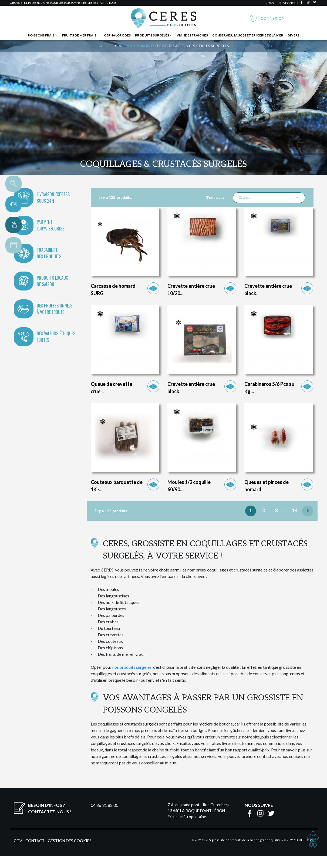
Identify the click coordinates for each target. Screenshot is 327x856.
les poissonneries (72, 2)
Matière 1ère (303, 840)
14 (295, 511)
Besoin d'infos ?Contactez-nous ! (50, 808)
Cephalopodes (117, 35)
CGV (18, 840)
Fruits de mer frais (81, 35)
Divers (293, 35)
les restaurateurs (101, 2)
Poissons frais (43, 35)
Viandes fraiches (192, 35)
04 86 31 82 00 (104, 805)
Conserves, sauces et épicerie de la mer (247, 35)
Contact (35, 840)
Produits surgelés (153, 35)
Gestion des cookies (70, 840)
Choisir (268, 197)
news (269, 3)
